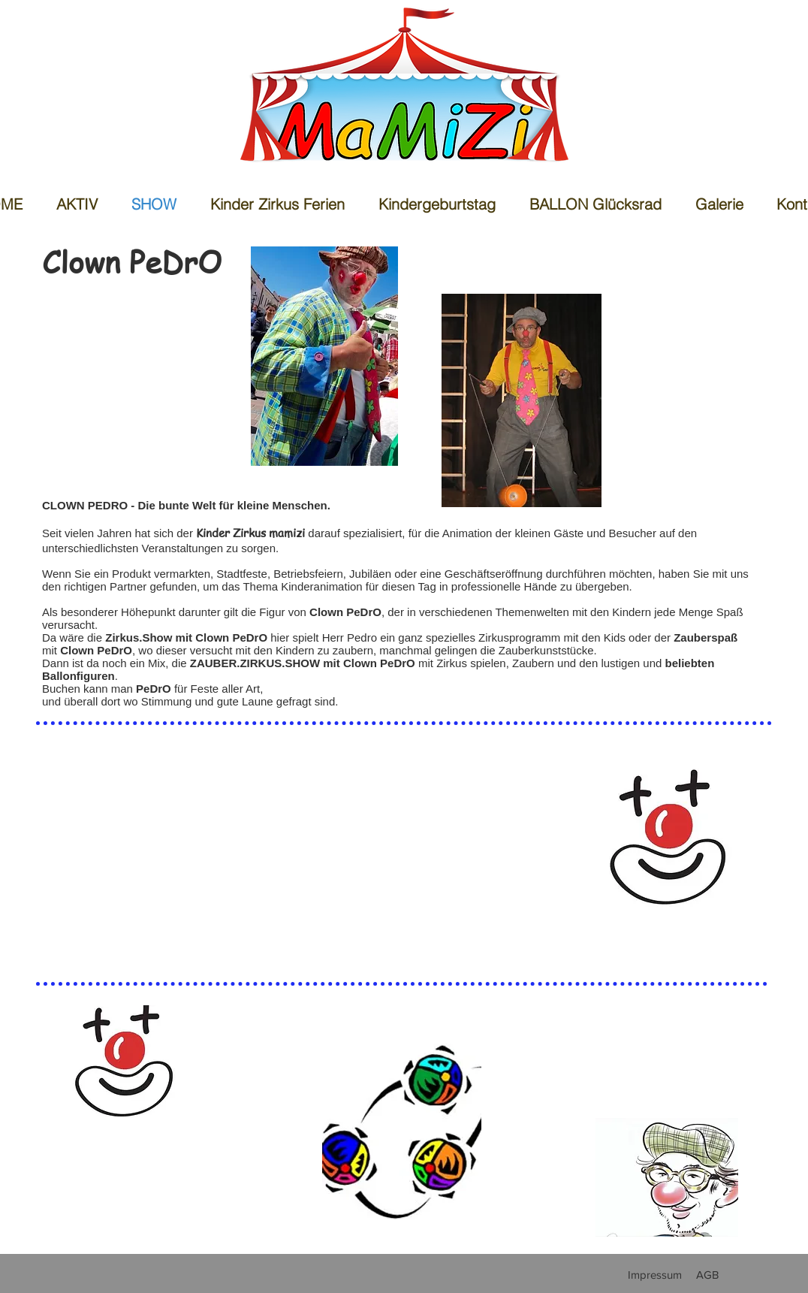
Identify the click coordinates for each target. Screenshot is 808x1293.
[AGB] (707, 1274)
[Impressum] (655, 1274)
